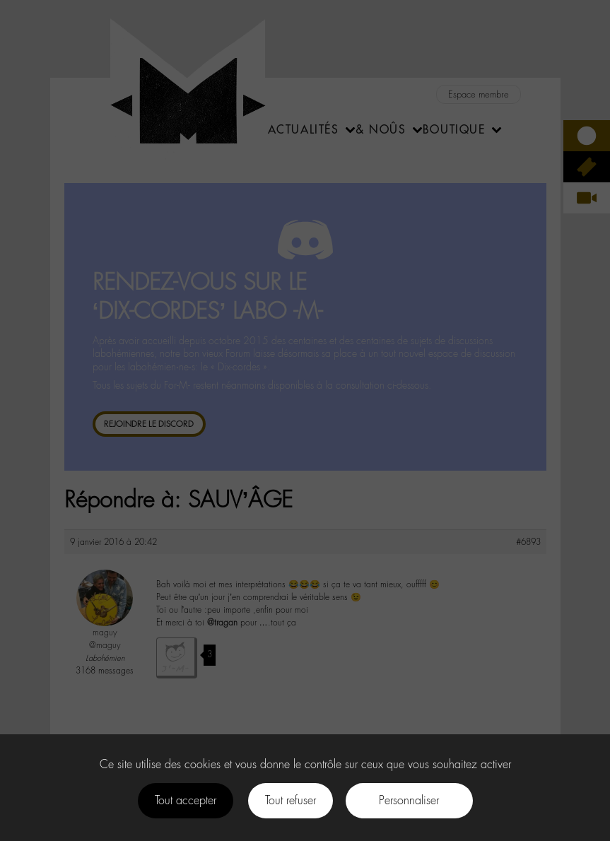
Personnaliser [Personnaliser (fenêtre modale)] (409, 800)
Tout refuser (290, 800)
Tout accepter (185, 800)
